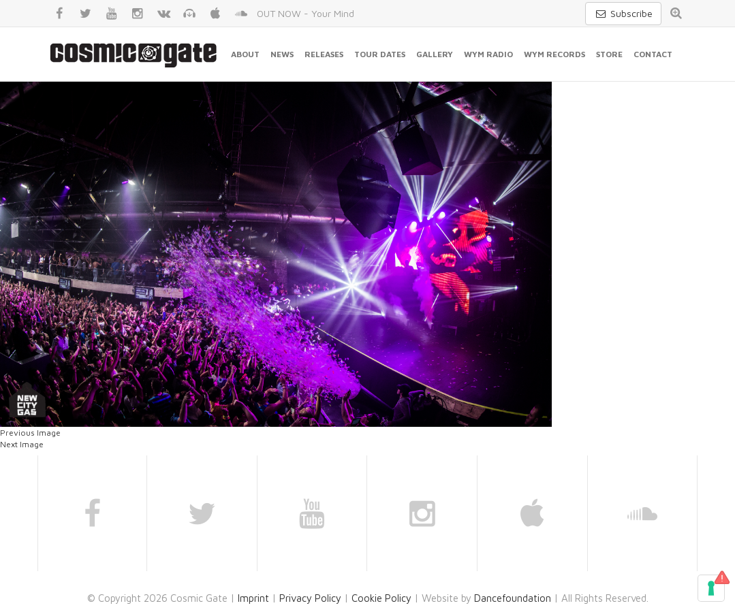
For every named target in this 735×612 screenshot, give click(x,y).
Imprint (253, 598)
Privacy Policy (310, 598)
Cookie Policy (381, 598)
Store (609, 54)
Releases (323, 54)
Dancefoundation (512, 598)
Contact (653, 54)
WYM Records (554, 54)
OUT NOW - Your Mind (305, 13)
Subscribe (623, 13)
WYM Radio (488, 54)
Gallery (434, 54)
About (245, 54)
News (282, 54)
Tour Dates (379, 54)
